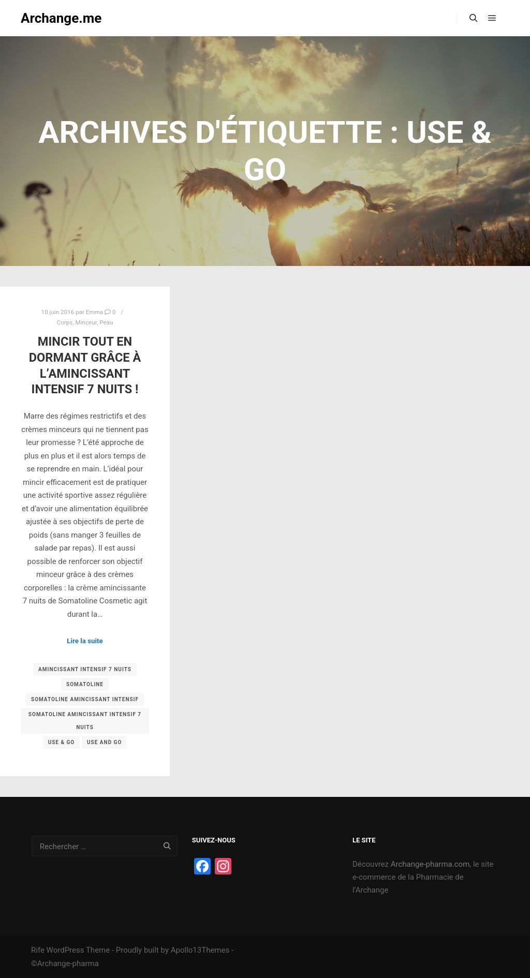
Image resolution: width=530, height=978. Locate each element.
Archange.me (61, 18)
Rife (38, 950)
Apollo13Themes (200, 950)
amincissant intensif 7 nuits (84, 669)
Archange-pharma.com (430, 864)
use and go (104, 742)
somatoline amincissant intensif (85, 699)
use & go (61, 742)
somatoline (85, 684)
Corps (65, 322)
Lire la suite (85, 641)
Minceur (86, 322)
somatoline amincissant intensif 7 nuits (84, 721)
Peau (106, 322)
